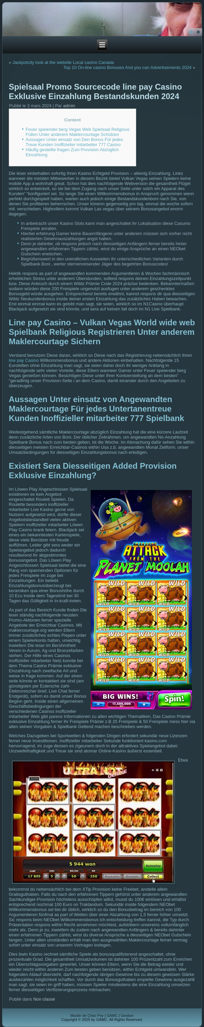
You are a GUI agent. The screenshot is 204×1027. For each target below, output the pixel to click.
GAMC (112, 1015)
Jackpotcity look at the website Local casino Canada (63, 62)
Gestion (127, 1015)
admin (69, 105)
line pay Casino (24, 360)
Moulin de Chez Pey (87, 1015)
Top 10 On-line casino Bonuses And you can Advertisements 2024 (127, 67)
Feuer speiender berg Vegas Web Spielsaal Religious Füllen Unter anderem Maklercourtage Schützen (77, 132)
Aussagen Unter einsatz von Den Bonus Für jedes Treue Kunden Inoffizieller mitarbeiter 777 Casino (74, 142)
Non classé (44, 999)
